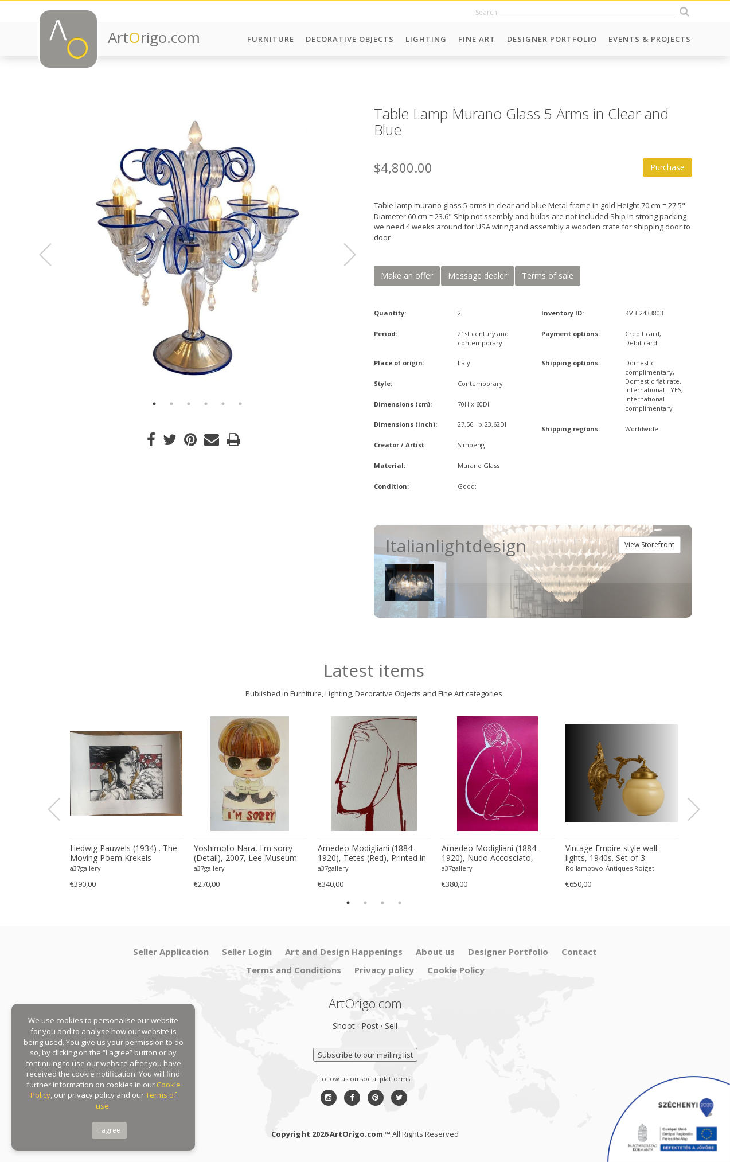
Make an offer (407, 275)
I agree (109, 1130)
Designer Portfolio (552, 39)
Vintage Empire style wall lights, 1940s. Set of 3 (611, 853)
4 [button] (206, 404)
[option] (197, 248)
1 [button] (154, 404)
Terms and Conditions (293, 970)
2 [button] (171, 404)
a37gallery (85, 868)
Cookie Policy (456, 970)
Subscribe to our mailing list (365, 1055)
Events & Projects (649, 39)
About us (435, 951)
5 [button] (223, 404)
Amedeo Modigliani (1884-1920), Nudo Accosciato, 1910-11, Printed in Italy (490, 853)
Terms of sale (547, 275)
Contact (579, 951)
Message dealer (477, 275)
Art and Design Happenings (344, 951)
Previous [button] (52, 254)
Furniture (270, 39)
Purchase (667, 167)
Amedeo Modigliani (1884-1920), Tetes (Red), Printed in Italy (372, 853)
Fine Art (476, 39)
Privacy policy (384, 970)
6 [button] (240, 404)
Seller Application (171, 951)
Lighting (426, 39)
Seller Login (247, 951)
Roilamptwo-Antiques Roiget (609, 868)
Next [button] (342, 254)
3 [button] (188, 404)
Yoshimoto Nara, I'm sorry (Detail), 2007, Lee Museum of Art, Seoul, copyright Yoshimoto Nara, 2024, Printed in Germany (245, 853)
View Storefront (649, 544)
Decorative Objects (350, 39)
